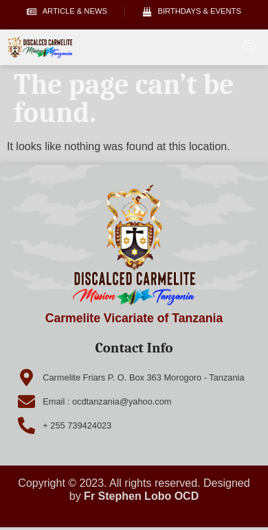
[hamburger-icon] (249, 47)
